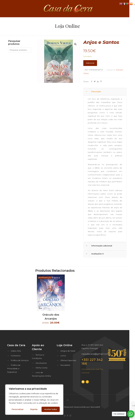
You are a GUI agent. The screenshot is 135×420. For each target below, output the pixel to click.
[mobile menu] (131, 8)
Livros (63, 355)
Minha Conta (41, 368)
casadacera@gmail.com (95, 354)
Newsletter (65, 365)
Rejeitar (34, 409)
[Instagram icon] (70, 415)
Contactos (15, 355)
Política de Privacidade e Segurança (13, 368)
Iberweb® (95, 407)
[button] (75, 44)
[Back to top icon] (67, 400)
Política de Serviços (20, 360)
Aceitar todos (50, 409)
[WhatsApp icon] (65, 415)
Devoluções (41, 363)
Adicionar (90, 63)
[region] (34, 399)
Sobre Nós (16, 351)
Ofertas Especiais (68, 360)
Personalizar (18, 409)
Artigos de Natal (67, 351)
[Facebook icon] (68, 415)
